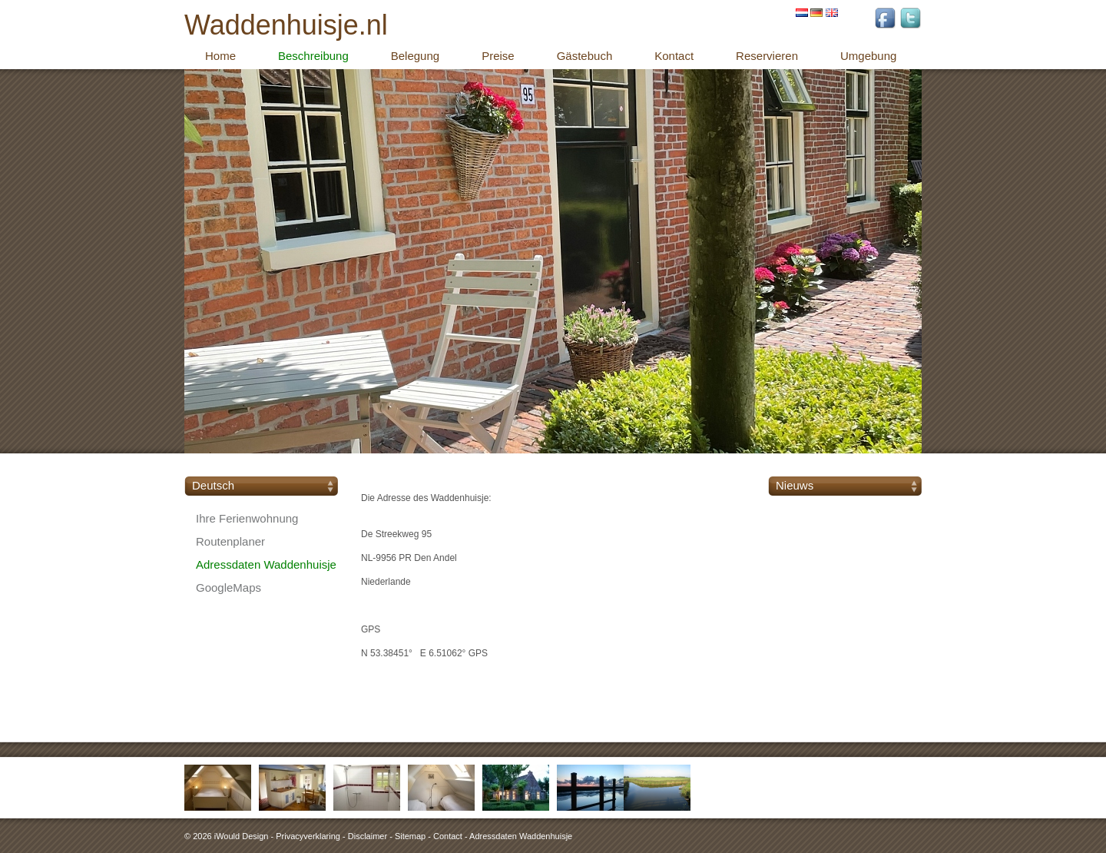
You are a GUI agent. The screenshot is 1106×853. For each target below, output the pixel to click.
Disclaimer (367, 836)
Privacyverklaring (308, 836)
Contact (447, 836)
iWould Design (241, 836)
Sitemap (410, 836)
